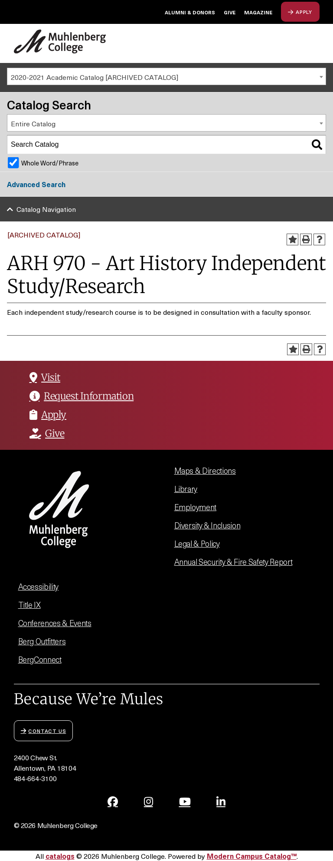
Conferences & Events (54, 623)
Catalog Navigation (46, 209)
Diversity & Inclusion (207, 525)
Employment (195, 507)
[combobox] (166, 76)
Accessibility (38, 586)
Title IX (29, 604)
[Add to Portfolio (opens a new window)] (292, 239)
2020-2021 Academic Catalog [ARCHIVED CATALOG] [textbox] (94, 77)
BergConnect (40, 659)
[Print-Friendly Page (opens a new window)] (306, 239)
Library (186, 489)
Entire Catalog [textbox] (33, 123)
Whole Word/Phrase (49, 163)
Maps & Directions (205, 470)
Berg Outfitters (42, 641)
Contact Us (43, 730)
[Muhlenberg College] (60, 41)
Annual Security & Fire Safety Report (233, 561)
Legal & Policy (197, 543)
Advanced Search (36, 184)
